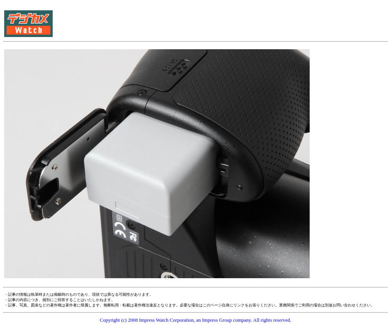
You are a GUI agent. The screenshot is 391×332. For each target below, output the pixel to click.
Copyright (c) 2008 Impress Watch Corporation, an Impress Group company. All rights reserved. (195, 320)
